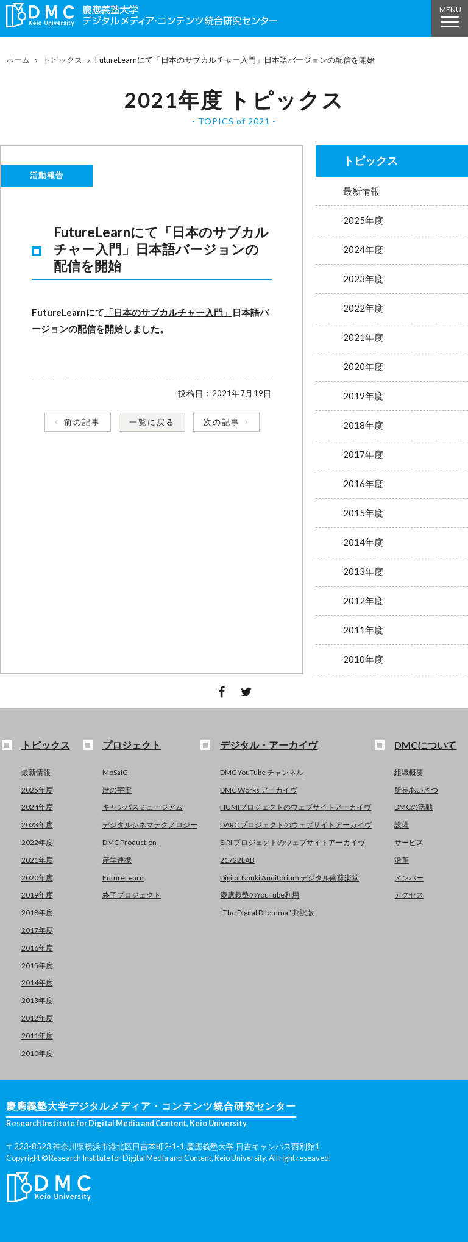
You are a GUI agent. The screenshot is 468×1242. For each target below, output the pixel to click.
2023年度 (363, 278)
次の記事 (222, 422)
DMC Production (129, 842)
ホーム (18, 60)
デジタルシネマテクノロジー (149, 824)
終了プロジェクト (131, 894)
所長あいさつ (416, 789)
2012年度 (363, 600)
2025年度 (363, 220)
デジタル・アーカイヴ (268, 745)
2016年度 (363, 483)
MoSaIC (114, 772)
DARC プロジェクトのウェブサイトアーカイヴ (296, 824)
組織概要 (409, 772)
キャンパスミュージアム (142, 807)
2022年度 (363, 307)
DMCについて (425, 745)
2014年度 (363, 542)
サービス (409, 842)
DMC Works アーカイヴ (258, 789)
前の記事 (82, 422)
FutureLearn (123, 877)
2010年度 (363, 659)
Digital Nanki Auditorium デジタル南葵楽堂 (289, 877)
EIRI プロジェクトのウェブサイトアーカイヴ (292, 842)
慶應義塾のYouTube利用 (259, 894)
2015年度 (363, 512)
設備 (401, 824)
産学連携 (117, 860)
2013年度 (363, 571)
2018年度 (363, 424)
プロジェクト (131, 745)
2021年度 (363, 337)
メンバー (409, 877)
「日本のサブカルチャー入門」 (168, 312)
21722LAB (237, 860)
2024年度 (363, 249)
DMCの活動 (413, 807)
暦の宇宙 (117, 789)
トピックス (62, 60)
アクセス (409, 894)
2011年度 (363, 629)
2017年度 (363, 454)
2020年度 (363, 366)
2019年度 (363, 395)
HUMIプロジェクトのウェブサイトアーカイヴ (295, 807)
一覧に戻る (152, 422)
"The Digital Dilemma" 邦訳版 (267, 912)
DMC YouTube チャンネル (261, 772)
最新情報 (361, 190)
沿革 (401, 860)
